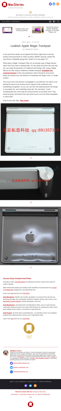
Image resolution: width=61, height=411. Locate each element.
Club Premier (7, 313)
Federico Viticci (15, 351)
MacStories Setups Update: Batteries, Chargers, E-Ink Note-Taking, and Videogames (52, 30)
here (12, 293)
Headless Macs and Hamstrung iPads (21, 29)
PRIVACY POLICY (32, 381)
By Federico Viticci (30, 49)
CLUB (3, 21)
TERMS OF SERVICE (45, 381)
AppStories (21, 356)
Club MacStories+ (9, 305)
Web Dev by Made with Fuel (23, 391)
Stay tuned (24, 100)
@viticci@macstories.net (21, 363)
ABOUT (12, 381)
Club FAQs (26, 293)
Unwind (53, 356)
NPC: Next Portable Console (41, 358)
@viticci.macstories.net (20, 367)
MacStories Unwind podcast (12, 301)
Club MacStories (20, 282)
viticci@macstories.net (20, 371)
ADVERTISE (22, 381)
